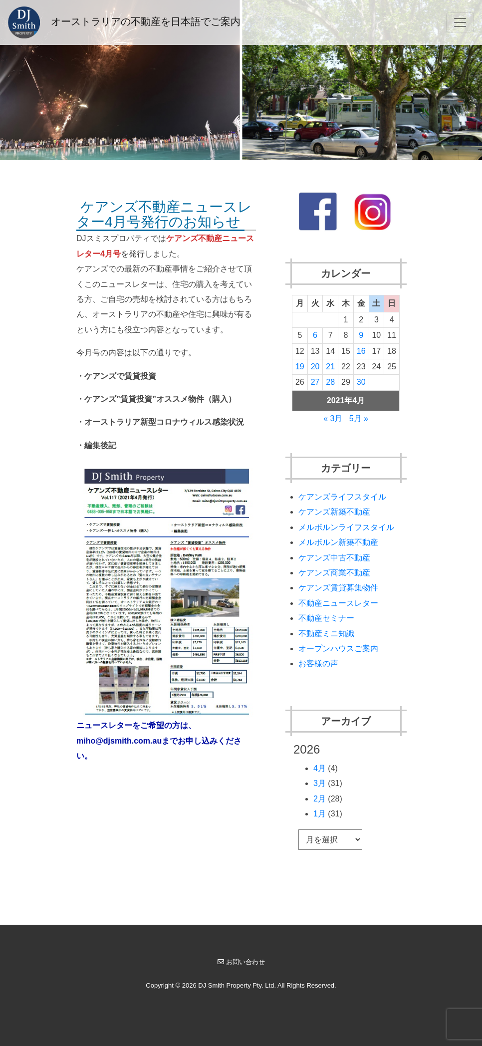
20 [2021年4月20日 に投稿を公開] (315, 366)
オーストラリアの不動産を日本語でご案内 (124, 22)
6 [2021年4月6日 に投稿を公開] (315, 335)
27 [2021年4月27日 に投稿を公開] (315, 382)
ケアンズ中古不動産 (334, 557)
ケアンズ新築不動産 (334, 512)
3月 (319, 783)
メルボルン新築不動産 (338, 542)
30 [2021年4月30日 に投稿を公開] (361, 382)
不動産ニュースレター (338, 603)
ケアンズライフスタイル (342, 497)
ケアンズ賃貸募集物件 (338, 587)
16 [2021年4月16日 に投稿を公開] (361, 351)
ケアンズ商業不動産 (334, 572)
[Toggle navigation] (460, 22)
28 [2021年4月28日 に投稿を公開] (330, 382)
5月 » (358, 418)
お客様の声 (318, 663)
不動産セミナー (326, 618)
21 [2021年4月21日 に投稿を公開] (330, 366)
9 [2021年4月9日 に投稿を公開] (361, 335)
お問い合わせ (241, 962)
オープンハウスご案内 (338, 648)
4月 (319, 768)
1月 (319, 813)
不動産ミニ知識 (326, 633)
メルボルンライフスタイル (346, 527)
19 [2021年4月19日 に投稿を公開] (299, 366)
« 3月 (332, 418)
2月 (319, 798)
